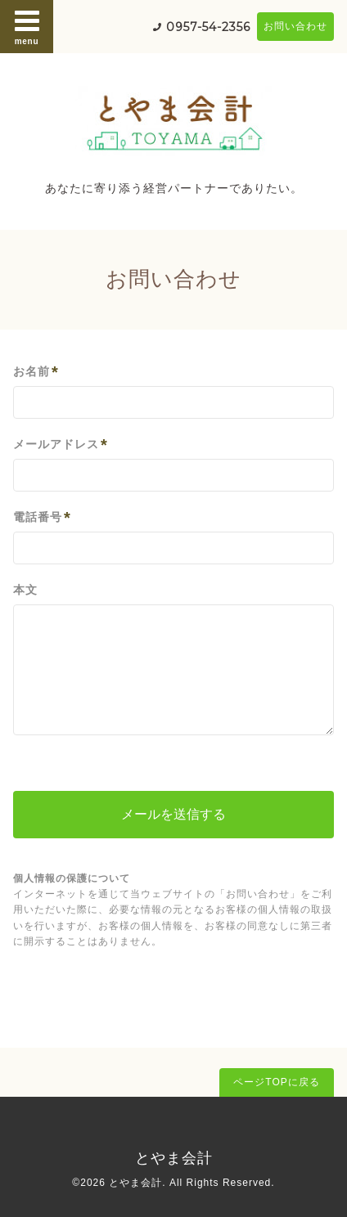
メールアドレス (60, 444)
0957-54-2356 (208, 27)
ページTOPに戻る (276, 1082)
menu (27, 26)
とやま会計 (174, 1158)
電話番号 (42, 517)
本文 (25, 589)
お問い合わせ (295, 26)
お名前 (36, 371)
